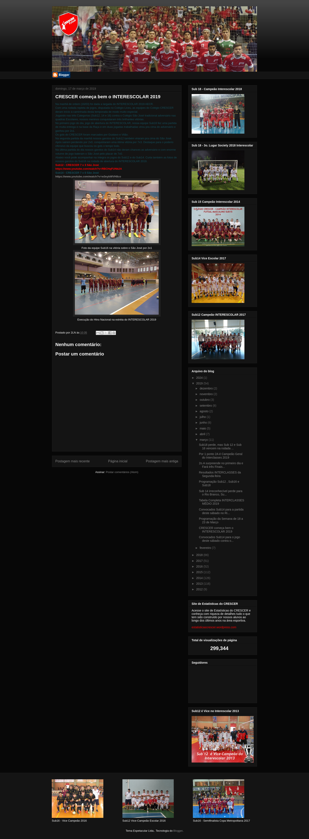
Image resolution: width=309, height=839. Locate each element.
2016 (200, 566)
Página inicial (117, 461)
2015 (200, 572)
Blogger (178, 830)
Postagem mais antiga (162, 461)
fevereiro (206, 547)
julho (203, 417)
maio (203, 428)
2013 (200, 583)
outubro (205, 399)
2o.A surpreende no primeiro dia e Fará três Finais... (221, 465)
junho (204, 422)
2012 (200, 589)
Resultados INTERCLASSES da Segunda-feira (220, 474)
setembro (206, 405)
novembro (206, 394)
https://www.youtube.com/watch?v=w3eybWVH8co (88, 176)
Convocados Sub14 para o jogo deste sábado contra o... (219, 538)
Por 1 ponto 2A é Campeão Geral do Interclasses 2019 (220, 455)
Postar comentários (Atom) (122, 472)
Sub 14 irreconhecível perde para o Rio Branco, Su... (220, 492)
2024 (200, 377)
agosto (204, 411)
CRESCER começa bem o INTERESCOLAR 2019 (216, 529)
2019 (200, 383)
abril (203, 434)
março (204, 439)
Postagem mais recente (72, 461)
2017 (200, 560)
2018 (200, 555)
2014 (200, 578)
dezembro (206, 388)
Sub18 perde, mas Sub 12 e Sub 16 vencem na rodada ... (220, 446)
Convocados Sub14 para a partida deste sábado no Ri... (221, 511)
